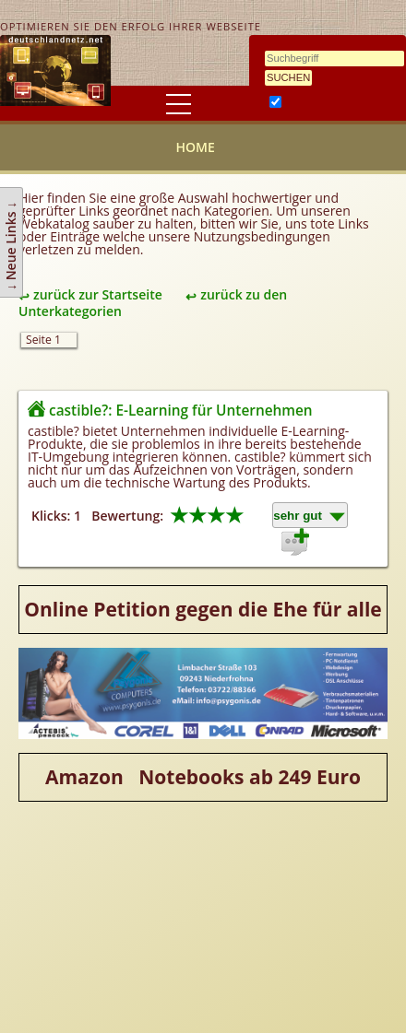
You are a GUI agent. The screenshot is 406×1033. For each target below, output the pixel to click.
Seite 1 (43, 339)
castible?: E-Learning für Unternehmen (181, 410)
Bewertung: (127, 515)
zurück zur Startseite (97, 294)
